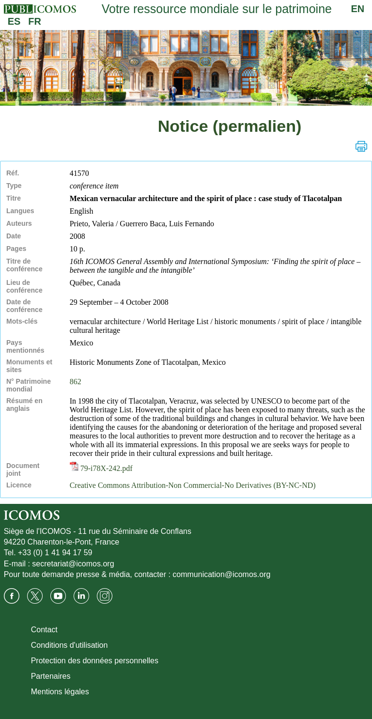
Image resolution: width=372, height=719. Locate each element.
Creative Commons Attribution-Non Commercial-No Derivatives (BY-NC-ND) (193, 485)
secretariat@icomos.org (73, 564)
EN (358, 8)
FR (34, 21)
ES (14, 21)
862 (75, 381)
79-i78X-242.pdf (101, 468)
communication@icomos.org (221, 574)
